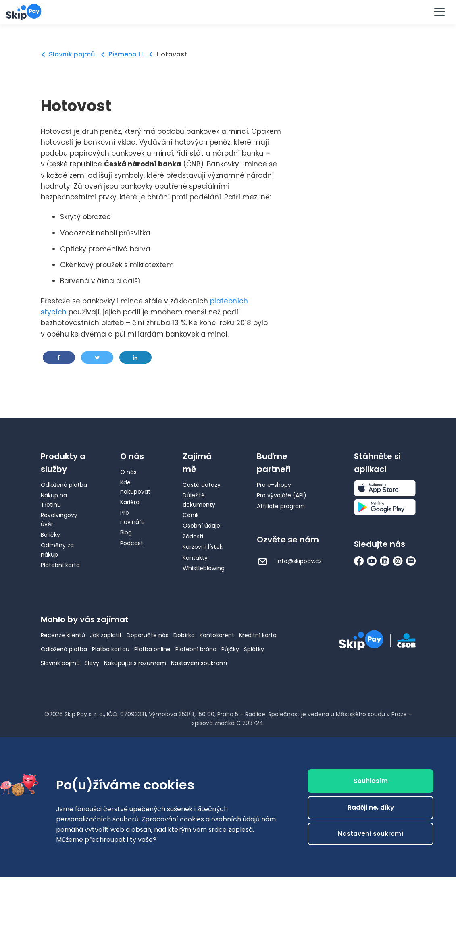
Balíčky (50, 535)
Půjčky (230, 649)
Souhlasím (371, 781)
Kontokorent (217, 635)
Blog (126, 532)
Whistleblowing (204, 568)
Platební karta (60, 565)
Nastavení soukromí (199, 663)
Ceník (191, 515)
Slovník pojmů (72, 54)
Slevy (92, 663)
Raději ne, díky (371, 807)
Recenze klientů (63, 635)
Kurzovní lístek (203, 547)
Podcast (131, 543)
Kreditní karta (258, 635)
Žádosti (193, 536)
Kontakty (195, 558)
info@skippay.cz (289, 561)
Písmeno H (125, 54)
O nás (128, 472)
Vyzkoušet (228, 11)
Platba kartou (110, 649)
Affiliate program (281, 506)
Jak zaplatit (106, 635)
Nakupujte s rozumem (135, 663)
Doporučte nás (148, 635)
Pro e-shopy (274, 485)
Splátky (254, 649)
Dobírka (184, 635)
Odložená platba (64, 485)
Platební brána (196, 649)
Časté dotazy (202, 485)
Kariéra (130, 502)
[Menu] (439, 12)
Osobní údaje (201, 525)
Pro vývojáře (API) (281, 495)
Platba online (152, 649)
